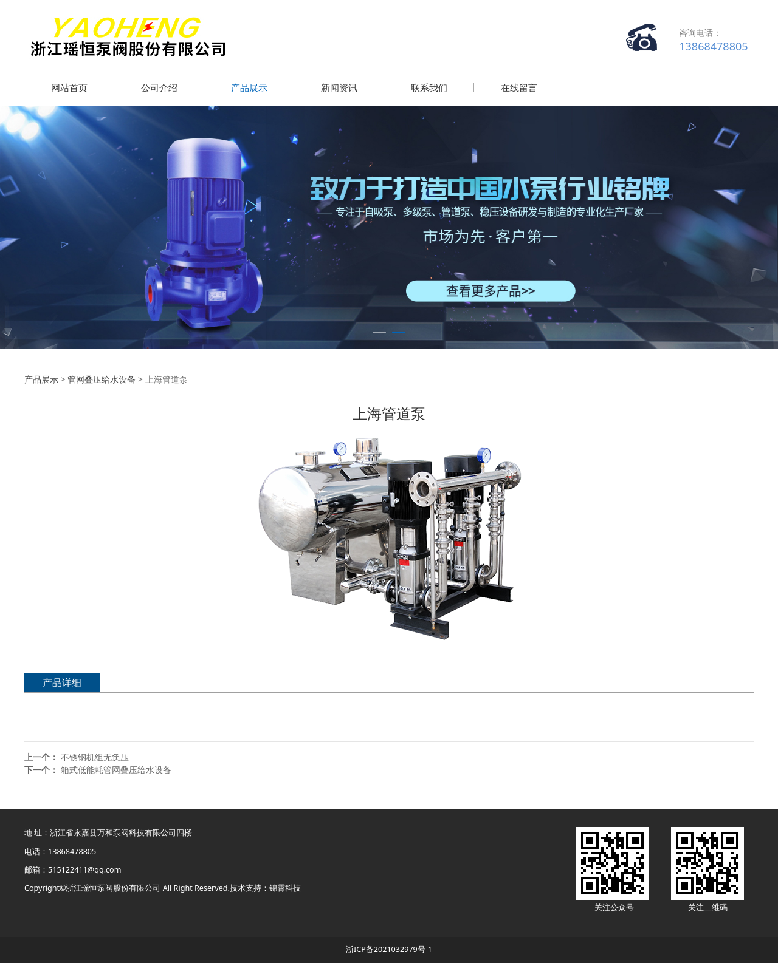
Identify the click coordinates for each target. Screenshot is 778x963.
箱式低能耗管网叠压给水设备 (116, 769)
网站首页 (69, 87)
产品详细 (62, 682)
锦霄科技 (285, 887)
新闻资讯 (339, 87)
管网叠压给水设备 (101, 378)
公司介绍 (159, 87)
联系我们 (429, 87)
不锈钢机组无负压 (95, 756)
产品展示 (249, 87)
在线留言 (519, 87)
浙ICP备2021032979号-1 (389, 949)
